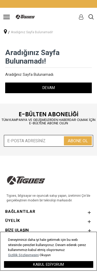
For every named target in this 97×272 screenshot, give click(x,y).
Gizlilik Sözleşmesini (23, 255)
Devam (48, 87)
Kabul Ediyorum (48, 264)
